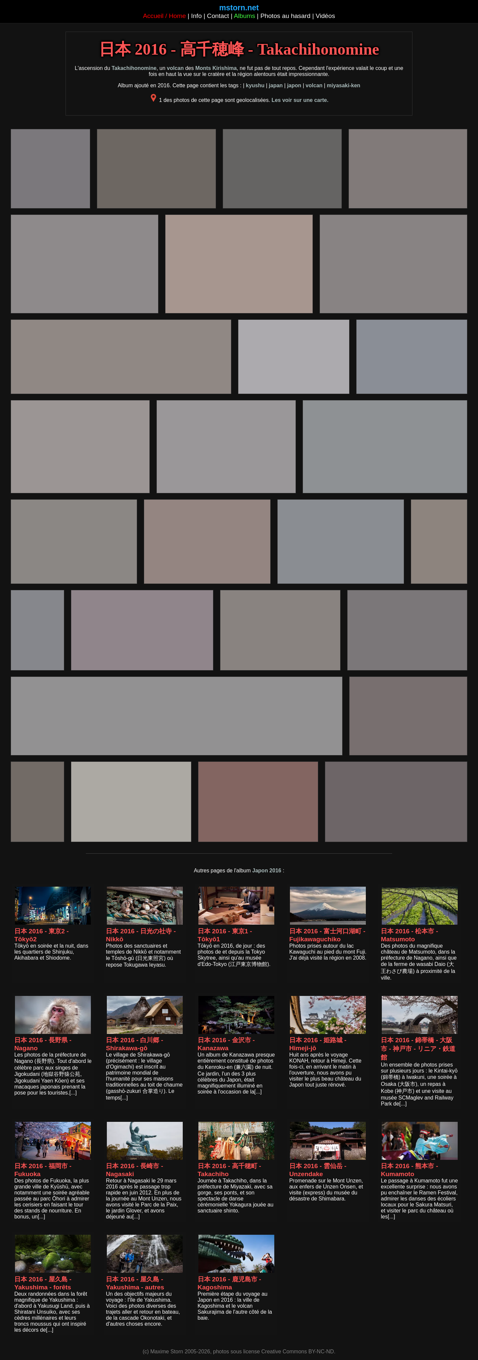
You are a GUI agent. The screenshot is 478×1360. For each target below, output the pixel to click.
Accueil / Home (164, 15)
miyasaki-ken (343, 85)
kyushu (255, 85)
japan (276, 85)
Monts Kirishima (216, 68)
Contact (218, 15)
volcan (175, 68)
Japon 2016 (266, 870)
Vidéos (325, 15)
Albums (244, 15)
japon (294, 85)
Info (196, 15)
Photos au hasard (285, 15)
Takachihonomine (134, 68)
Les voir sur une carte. (300, 100)
